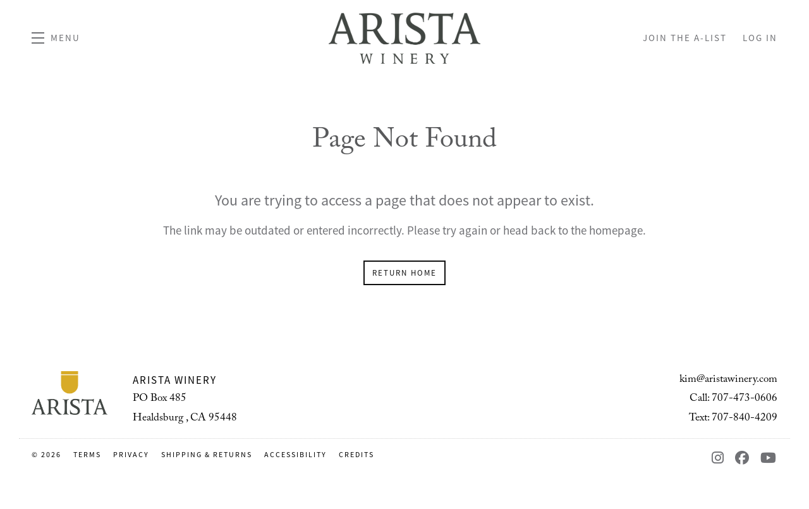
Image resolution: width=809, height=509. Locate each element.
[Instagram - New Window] (720, 458)
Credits (356, 455)
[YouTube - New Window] (768, 458)
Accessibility (296, 455)
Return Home (404, 272)
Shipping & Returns (208, 455)
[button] (56, 38)
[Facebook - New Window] (744, 458)
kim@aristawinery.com (728, 380)
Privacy (132, 455)
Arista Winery (404, 38)
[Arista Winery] (69, 393)
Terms (88, 455)
